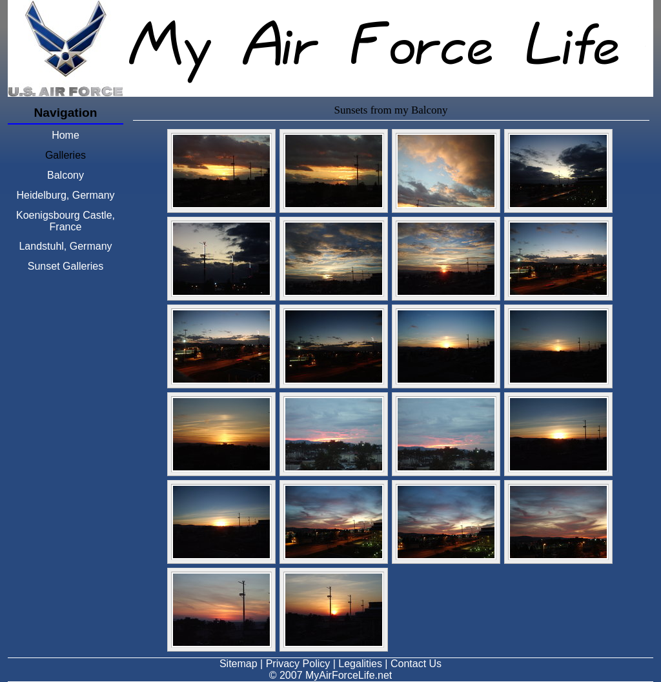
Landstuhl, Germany (65, 246)
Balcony (65, 175)
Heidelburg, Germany (65, 195)
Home (65, 135)
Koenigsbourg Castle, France (65, 221)
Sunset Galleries (65, 266)
